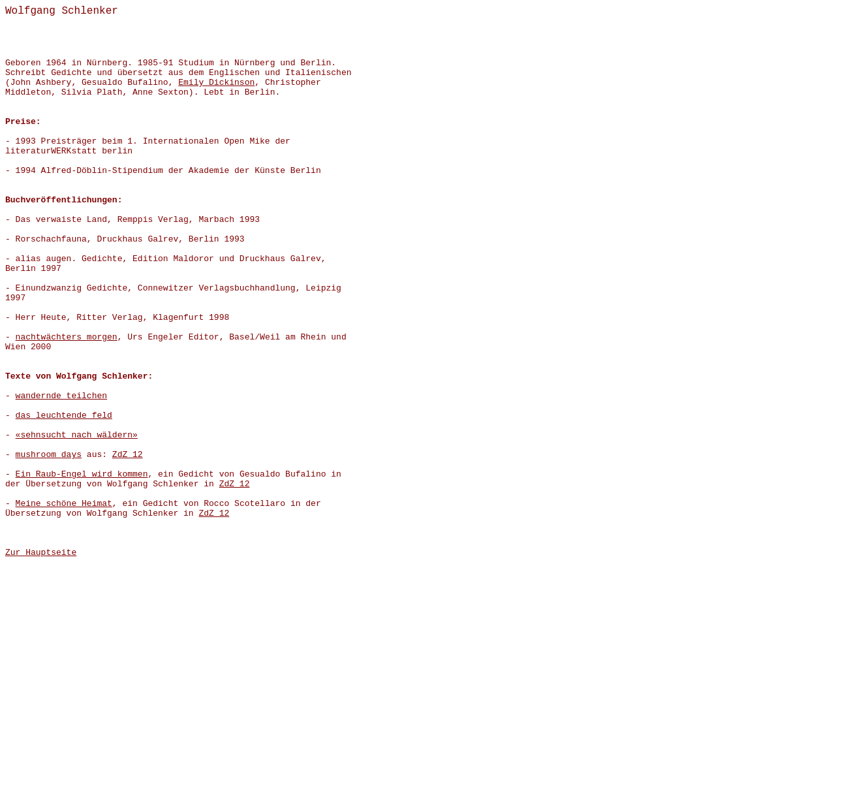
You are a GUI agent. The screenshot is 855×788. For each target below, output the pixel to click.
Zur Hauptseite (40, 553)
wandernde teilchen (61, 396)
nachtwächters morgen (66, 337)
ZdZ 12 (127, 455)
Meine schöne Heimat (64, 504)
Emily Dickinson (216, 82)
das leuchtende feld (64, 415)
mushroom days (49, 455)
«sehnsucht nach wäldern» (77, 435)
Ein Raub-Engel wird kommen (82, 474)
